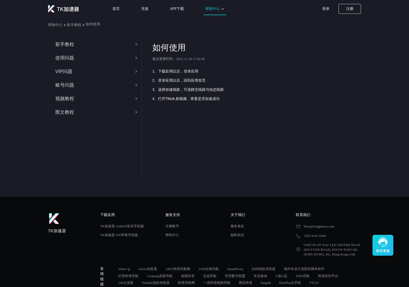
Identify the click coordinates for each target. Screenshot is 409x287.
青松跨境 (245, 283)
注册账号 (172, 226)
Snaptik (266, 283)
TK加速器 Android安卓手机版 (122, 226)
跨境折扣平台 (328, 276)
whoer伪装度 (148, 269)
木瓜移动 (260, 276)
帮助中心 (215, 9)
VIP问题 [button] (96, 71)
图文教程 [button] (96, 112)
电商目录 (188, 276)
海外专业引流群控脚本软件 (304, 269)
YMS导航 (303, 276)
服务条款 (237, 226)
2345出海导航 (209, 269)
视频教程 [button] (96, 98)
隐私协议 (237, 235)
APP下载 (177, 9)
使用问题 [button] (96, 58)
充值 (144, 9)
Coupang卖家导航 (160, 276)
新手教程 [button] (96, 44)
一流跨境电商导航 (216, 283)
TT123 (313, 283)
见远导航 (209, 276)
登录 (325, 9)
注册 (349, 9)
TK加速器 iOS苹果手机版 (119, 235)
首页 (116, 9)
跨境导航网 (186, 283)
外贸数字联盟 (235, 276)
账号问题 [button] (96, 85)
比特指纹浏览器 (263, 269)
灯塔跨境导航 (128, 276)
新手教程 (74, 25)
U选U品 (281, 276)
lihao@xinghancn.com (319, 226)
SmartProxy (235, 269)
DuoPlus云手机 (290, 283)
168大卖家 (126, 283)
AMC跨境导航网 (177, 269)
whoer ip (124, 269)
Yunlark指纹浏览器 (156, 283)
